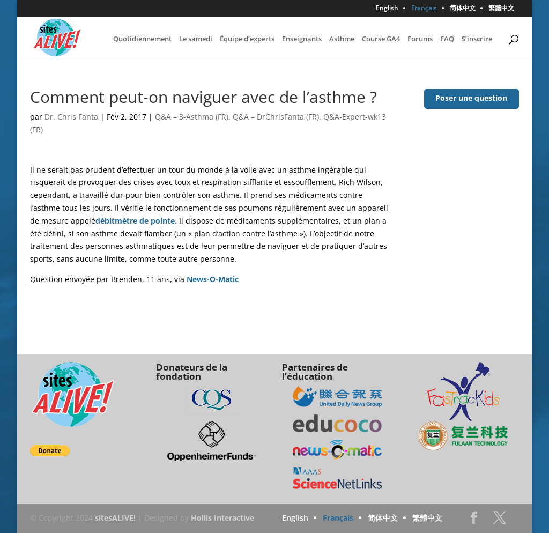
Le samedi (195, 39)
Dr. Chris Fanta (71, 117)
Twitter (499, 521)
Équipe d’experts (247, 39)
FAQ (447, 39)
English (387, 8)
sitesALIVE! (115, 518)
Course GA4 (381, 39)
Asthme (341, 39)
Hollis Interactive (222, 518)
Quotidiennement (142, 39)
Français (424, 8)
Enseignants (302, 39)
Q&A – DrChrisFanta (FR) (276, 117)
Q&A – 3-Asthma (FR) (191, 117)
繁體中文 (501, 8)
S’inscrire (477, 39)
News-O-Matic (213, 279)
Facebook (474, 521)
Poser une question (471, 98)
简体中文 (463, 8)
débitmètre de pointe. (136, 221)
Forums (420, 39)
